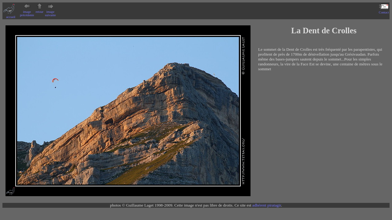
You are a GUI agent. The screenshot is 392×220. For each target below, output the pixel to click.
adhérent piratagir (266, 205)
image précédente (27, 12)
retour (39, 10)
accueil (10, 15)
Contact (384, 10)
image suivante (50, 12)
